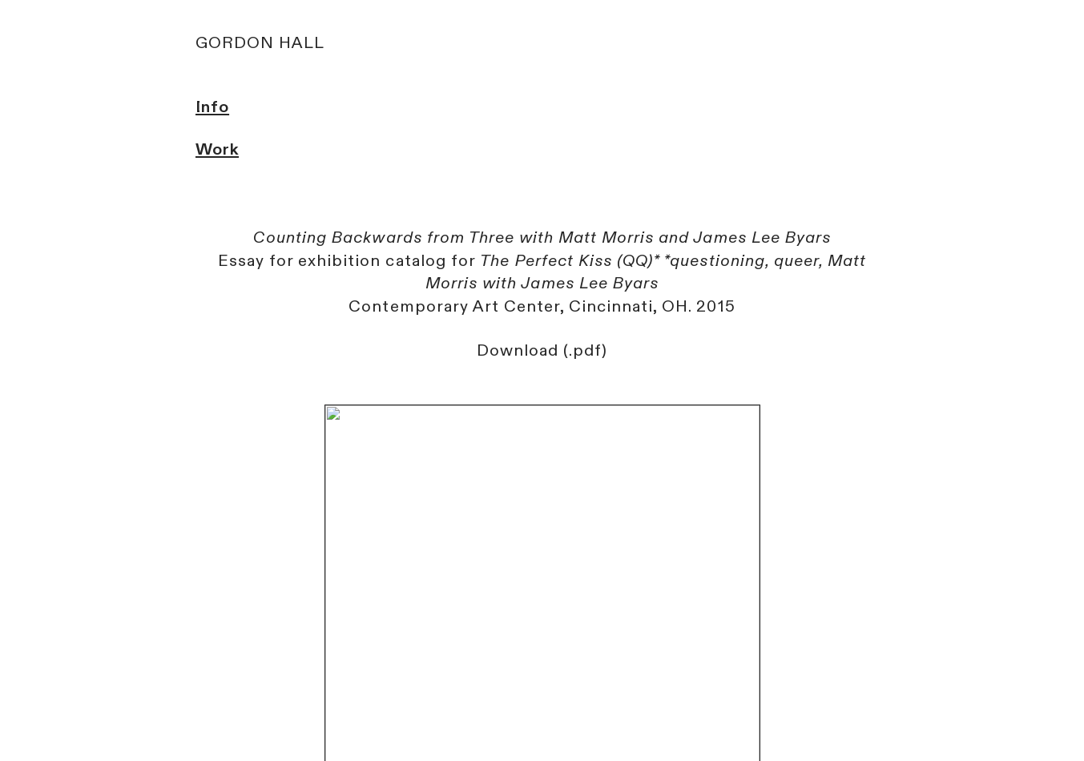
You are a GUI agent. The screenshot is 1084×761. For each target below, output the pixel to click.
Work (217, 149)
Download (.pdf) (542, 350)
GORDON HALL (259, 43)
